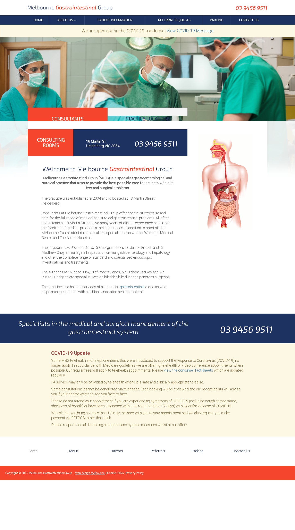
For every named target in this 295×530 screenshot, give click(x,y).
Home (38, 20)
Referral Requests (174, 20)
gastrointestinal (132, 336)
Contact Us (249, 20)
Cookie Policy (115, 522)
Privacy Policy (135, 522)
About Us (66, 20)
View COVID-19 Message (190, 30)
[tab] (68, 141)
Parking (216, 20)
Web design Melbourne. (90, 522)
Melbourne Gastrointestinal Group (50, 522)
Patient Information (115, 20)
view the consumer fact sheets (188, 420)
